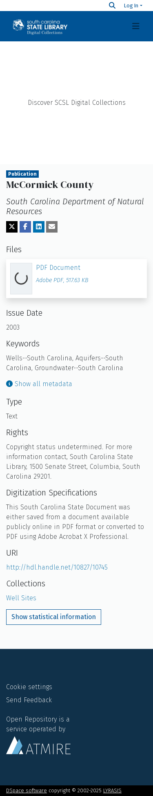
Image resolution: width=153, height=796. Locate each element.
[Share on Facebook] (25, 227)
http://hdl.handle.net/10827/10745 (57, 567)
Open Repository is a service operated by (38, 734)
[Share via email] (52, 227)
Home (77, 62)
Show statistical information (53, 617)
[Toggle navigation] (136, 26)
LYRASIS (112, 790)
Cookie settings (29, 687)
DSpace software (26, 790)
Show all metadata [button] (39, 384)
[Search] (112, 5)
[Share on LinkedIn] (38, 227)
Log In (131, 5)
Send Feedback (29, 700)
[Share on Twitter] (12, 227)
